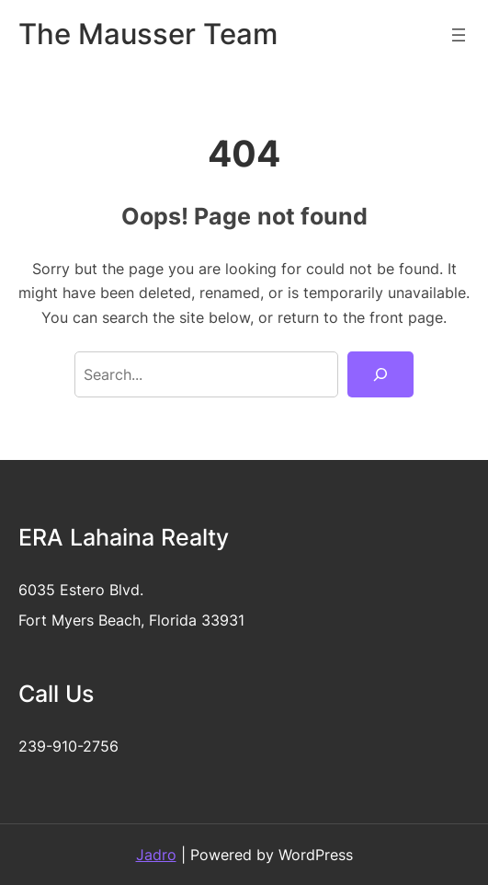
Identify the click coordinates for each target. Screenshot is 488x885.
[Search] (380, 374)
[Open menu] (459, 35)
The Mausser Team (148, 34)
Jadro (156, 854)
